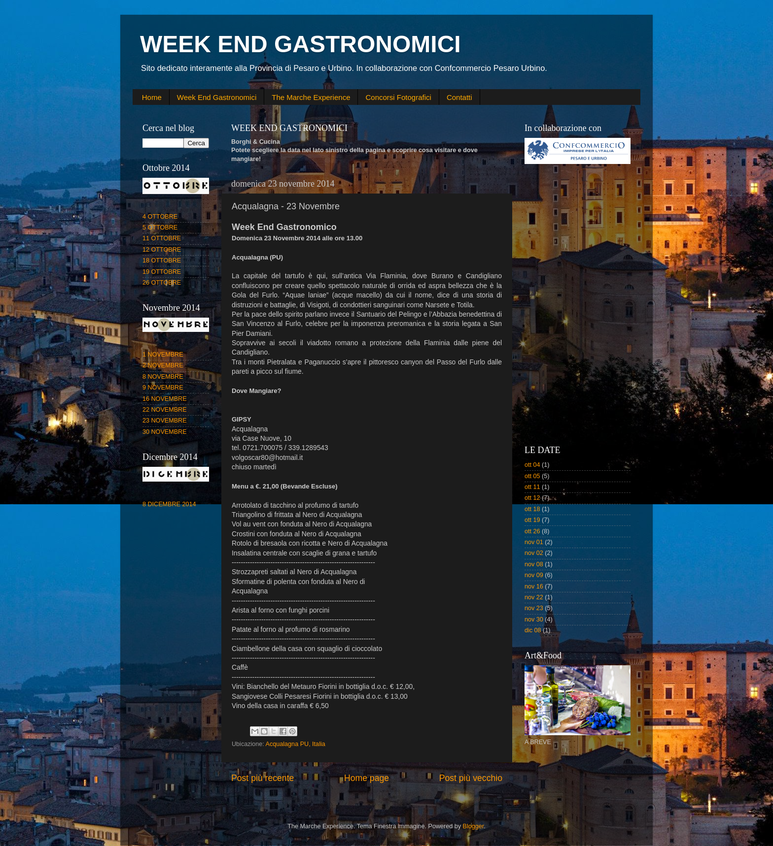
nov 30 (534, 619)
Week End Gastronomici (216, 97)
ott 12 (532, 497)
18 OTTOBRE (161, 260)
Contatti (459, 97)
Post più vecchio (470, 778)
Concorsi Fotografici (398, 97)
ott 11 (532, 487)
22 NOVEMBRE (164, 409)
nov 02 (534, 553)
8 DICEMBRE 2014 (169, 504)
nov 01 (534, 542)
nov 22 (534, 597)
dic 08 (533, 630)
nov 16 (534, 586)
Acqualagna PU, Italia (295, 744)
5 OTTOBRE (159, 227)
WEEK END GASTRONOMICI (300, 44)
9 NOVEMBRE (162, 387)
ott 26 (532, 531)
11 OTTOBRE (161, 238)
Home (152, 97)
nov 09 (534, 575)
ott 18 (532, 509)
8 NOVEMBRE (162, 376)
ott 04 (532, 464)
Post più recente (262, 778)
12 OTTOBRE (161, 249)
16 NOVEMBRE (164, 398)
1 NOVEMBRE (162, 354)
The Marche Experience (311, 97)
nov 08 (534, 564)
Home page (366, 778)
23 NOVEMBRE (164, 420)
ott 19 (532, 520)
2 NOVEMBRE (162, 365)
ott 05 (532, 476)
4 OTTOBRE (159, 216)
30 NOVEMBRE (164, 431)
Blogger (473, 826)
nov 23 (534, 608)
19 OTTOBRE (161, 271)
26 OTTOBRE (161, 282)
